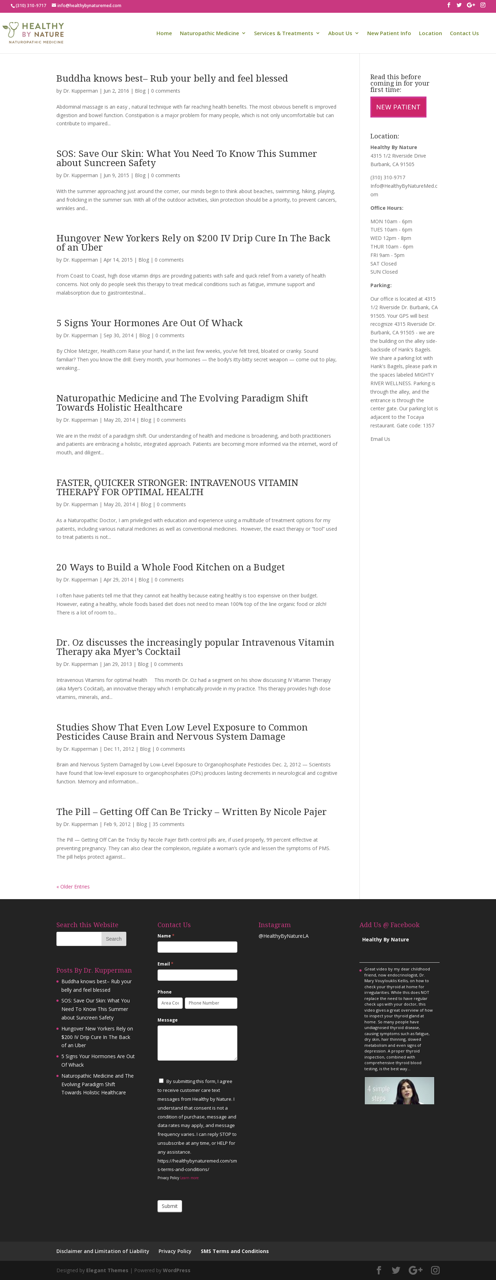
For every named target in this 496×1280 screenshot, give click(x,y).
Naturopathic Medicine (209, 34)
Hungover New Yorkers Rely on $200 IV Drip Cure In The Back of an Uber (193, 243)
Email (165, 964)
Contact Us (464, 34)
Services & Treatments (283, 34)
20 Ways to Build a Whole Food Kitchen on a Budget (170, 567)
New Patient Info (389, 34)
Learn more (189, 1177)
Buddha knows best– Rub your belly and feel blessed (172, 78)
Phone (165, 992)
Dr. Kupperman (80, 90)
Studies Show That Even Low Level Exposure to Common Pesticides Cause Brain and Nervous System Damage (182, 732)
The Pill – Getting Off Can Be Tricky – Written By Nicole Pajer (191, 811)
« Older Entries (73, 886)
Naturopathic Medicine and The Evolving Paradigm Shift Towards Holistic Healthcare (182, 403)
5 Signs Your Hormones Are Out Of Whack (149, 323)
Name (166, 936)
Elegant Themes (107, 1270)
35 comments (168, 824)
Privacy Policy (175, 1251)
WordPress (177, 1270)
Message (168, 1020)
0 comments (165, 90)
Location (430, 34)
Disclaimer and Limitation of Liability (102, 1251)
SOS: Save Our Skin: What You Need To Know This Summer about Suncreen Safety (186, 158)
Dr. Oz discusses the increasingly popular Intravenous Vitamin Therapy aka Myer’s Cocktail (195, 647)
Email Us (380, 439)
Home (164, 34)
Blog (140, 90)
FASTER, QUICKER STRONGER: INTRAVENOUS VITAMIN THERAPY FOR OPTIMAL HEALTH (177, 487)
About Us (340, 34)
